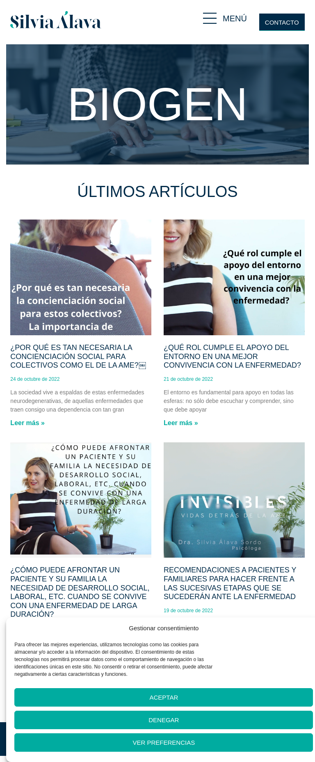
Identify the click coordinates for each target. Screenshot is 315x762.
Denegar (163, 719)
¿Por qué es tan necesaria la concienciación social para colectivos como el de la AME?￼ (78, 356)
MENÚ (235, 18)
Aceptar (163, 697)
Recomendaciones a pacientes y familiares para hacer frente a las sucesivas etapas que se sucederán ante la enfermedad (230, 583)
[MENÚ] (210, 18)
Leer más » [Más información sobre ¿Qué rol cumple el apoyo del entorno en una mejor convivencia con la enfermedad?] (181, 422)
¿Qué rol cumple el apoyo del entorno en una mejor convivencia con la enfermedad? (232, 356)
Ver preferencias (164, 742)
